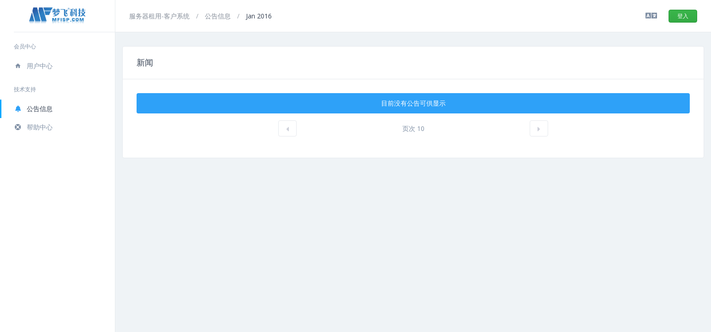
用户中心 (33, 65)
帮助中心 (33, 127)
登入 (682, 16)
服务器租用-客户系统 (160, 16)
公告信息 (33, 108)
